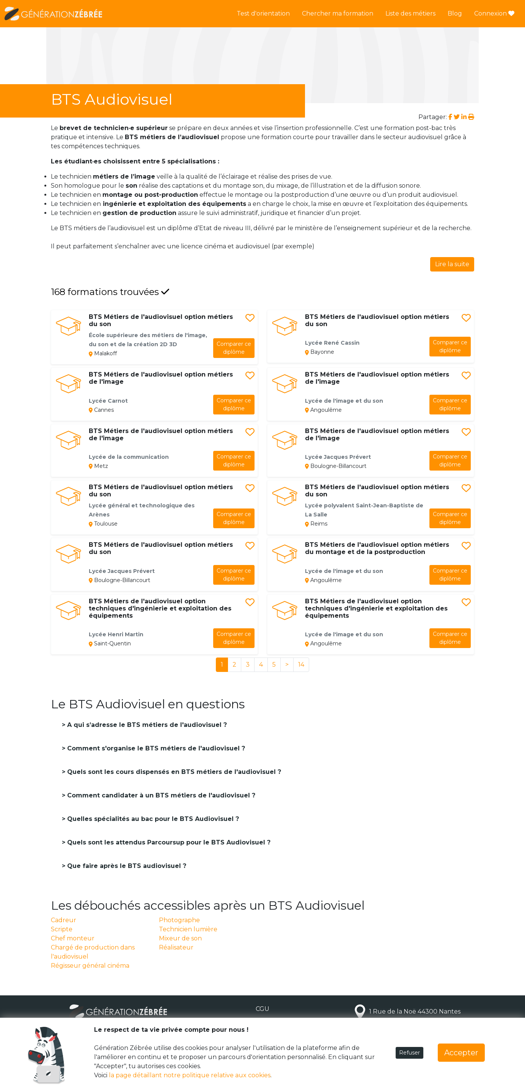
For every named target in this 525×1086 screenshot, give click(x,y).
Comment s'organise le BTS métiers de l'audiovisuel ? (155, 748)
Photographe (179, 920)
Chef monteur (72, 938)
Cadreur (63, 920)
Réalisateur (176, 947)
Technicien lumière (188, 929)
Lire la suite (452, 264)
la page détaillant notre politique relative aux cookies (189, 1075)
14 (301, 664)
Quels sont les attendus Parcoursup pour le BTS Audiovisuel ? (167, 842)
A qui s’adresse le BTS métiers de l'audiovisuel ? (146, 724)
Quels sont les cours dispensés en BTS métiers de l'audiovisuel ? (173, 771)
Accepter (461, 1052)
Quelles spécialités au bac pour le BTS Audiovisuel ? (152, 818)
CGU (262, 1008)
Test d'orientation (263, 13)
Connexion (494, 13)
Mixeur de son (180, 938)
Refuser (409, 1052)
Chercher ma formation (337, 13)
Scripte (61, 929)
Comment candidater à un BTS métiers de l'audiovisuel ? (160, 795)
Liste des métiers (410, 13)
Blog (455, 13)
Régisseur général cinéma (90, 965)
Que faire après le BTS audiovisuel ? (125, 865)
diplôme (234, 348)
